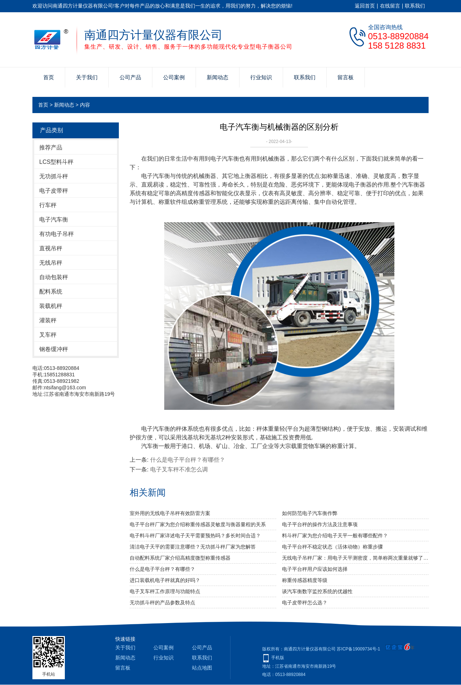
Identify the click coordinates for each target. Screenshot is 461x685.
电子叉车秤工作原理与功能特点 (165, 591)
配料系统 (50, 291)
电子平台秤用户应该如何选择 (315, 569)
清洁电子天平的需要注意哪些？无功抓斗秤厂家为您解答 (193, 547)
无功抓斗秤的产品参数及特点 (162, 602)
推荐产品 (50, 147)
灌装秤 (48, 320)
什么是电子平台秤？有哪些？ (187, 460)
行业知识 (261, 77)
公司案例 (174, 77)
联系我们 (415, 6)
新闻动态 (217, 77)
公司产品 (130, 77)
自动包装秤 (53, 277)
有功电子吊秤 (56, 234)
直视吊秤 (50, 248)
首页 (48, 77)
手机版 (277, 657)
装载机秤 (50, 306)
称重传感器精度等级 (304, 580)
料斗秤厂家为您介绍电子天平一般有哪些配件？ (335, 535)
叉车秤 (48, 335)
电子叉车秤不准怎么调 (179, 469)
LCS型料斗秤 (56, 162)
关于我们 (87, 77)
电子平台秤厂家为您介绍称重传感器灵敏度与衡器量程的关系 (198, 524)
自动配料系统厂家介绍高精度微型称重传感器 (180, 558)
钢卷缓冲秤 (53, 349)
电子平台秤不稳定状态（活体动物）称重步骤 (332, 547)
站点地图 (202, 668)
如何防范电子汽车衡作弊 (309, 513)
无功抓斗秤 (53, 176)
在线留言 (390, 6)
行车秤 (48, 205)
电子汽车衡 (53, 219)
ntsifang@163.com (65, 387)
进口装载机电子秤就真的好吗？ (165, 580)
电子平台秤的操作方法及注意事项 (320, 524)
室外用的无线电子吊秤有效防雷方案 (170, 513)
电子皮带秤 (53, 191)
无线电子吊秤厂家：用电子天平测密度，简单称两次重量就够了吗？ (355, 558)
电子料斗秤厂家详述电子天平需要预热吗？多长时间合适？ (195, 535)
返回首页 (365, 6)
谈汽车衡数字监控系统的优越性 (317, 591)
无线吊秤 (50, 263)
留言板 (345, 77)
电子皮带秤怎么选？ (304, 602)
